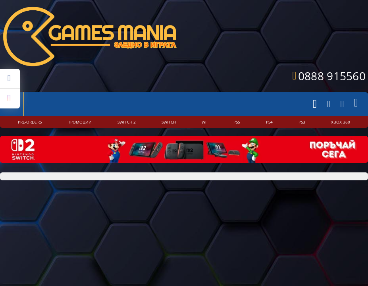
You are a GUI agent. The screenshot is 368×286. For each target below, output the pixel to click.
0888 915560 (332, 75)
